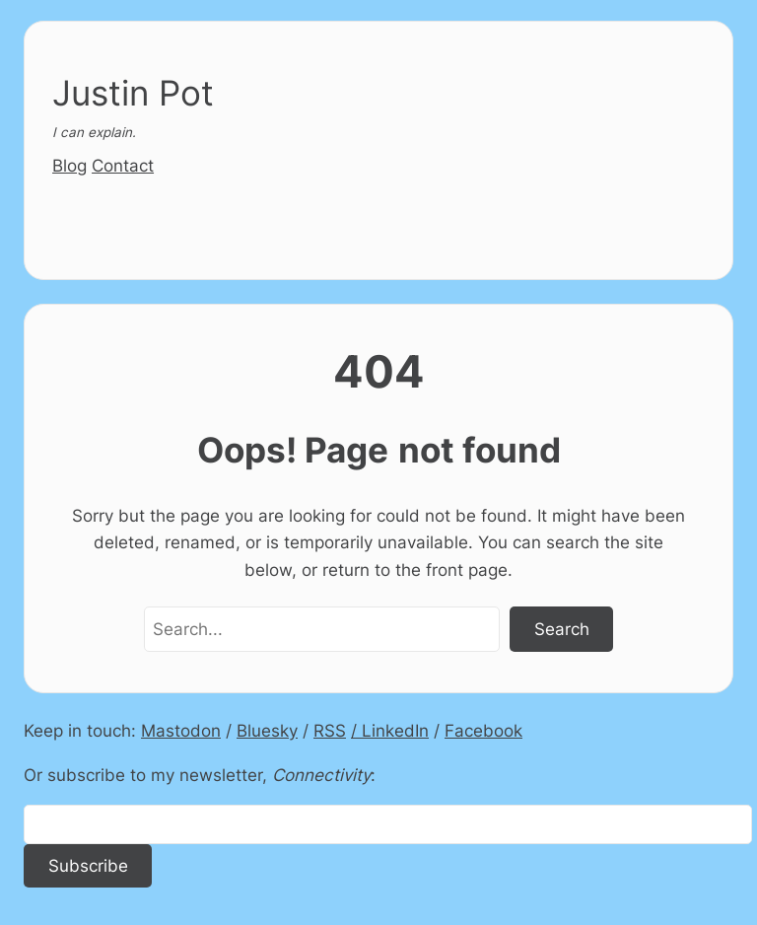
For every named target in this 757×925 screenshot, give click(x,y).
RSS (329, 730)
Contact (123, 165)
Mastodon (181, 730)
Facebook (483, 730)
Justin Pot (133, 93)
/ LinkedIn (390, 730)
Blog (69, 165)
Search (561, 628)
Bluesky (267, 730)
